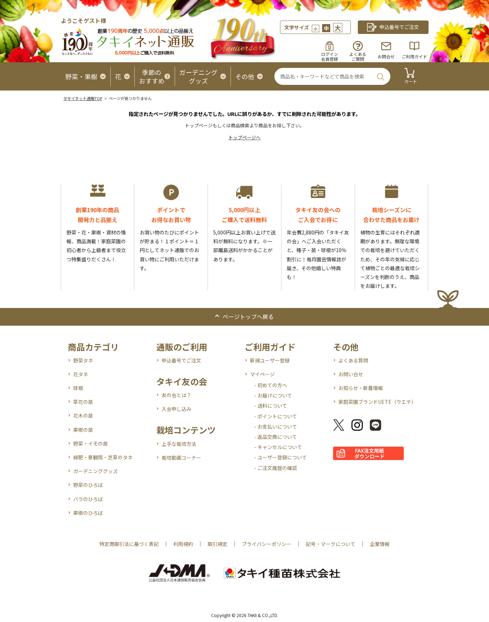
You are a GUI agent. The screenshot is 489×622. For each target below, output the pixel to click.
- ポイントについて (275, 416)
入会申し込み (176, 408)
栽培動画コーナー (181, 457)
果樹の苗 (83, 429)
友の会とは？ (176, 395)
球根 (78, 387)
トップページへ (244, 137)
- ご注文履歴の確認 (275, 467)
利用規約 (183, 543)
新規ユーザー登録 (270, 360)
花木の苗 (83, 415)
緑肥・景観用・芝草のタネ (103, 457)
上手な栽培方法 (179, 443)
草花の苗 (83, 401)
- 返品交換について (275, 436)
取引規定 (217, 543)
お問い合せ (350, 374)
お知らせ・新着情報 (360, 387)
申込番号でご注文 (181, 360)
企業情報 (380, 543)
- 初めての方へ (270, 385)
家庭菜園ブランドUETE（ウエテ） (377, 401)
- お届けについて (273, 395)
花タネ (80, 374)
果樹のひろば (88, 512)
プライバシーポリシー (266, 543)
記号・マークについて (330, 543)
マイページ (262, 374)
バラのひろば (88, 498)
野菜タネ (83, 360)
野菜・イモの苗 (90, 443)
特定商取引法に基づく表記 (129, 543)
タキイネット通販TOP (82, 98)
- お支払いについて (275, 426)
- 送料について (270, 405)
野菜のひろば (88, 484)
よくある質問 (353, 360)
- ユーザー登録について (280, 457)
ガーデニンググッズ (95, 471)
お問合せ (386, 56)
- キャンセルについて (278, 446)
